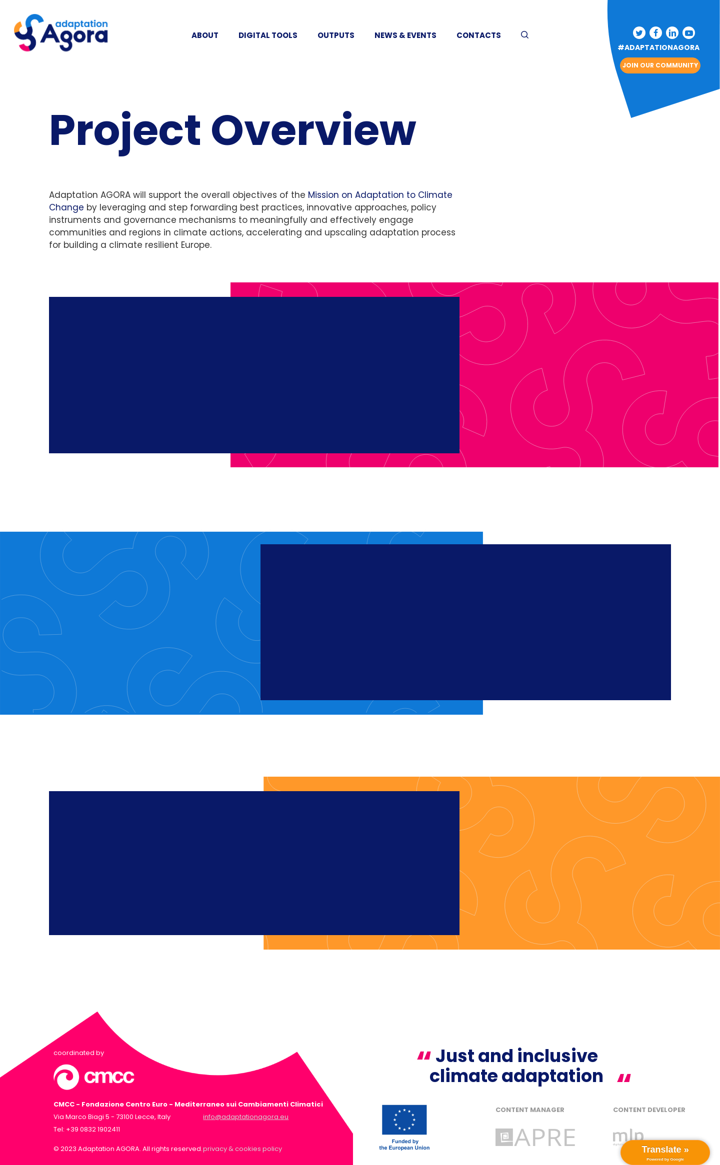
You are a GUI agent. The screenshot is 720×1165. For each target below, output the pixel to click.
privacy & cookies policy (242, 1149)
